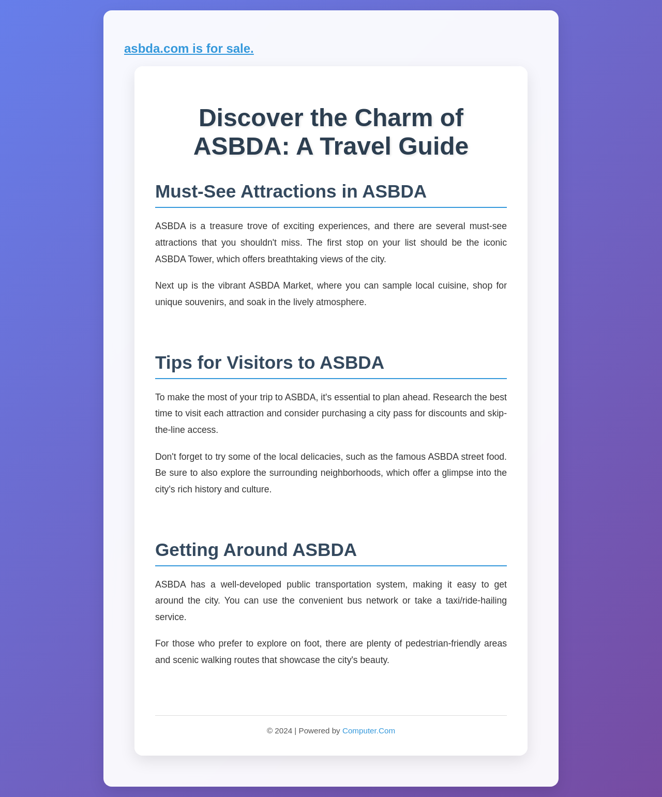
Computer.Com (368, 730)
